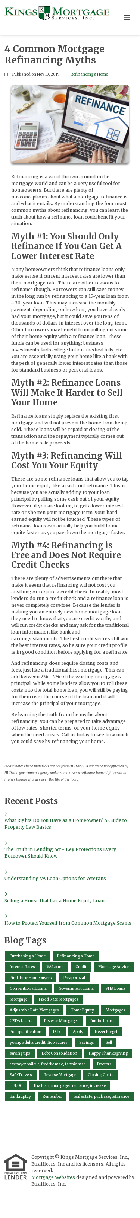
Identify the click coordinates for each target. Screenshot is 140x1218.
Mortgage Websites (53, 1177)
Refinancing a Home (89, 74)
